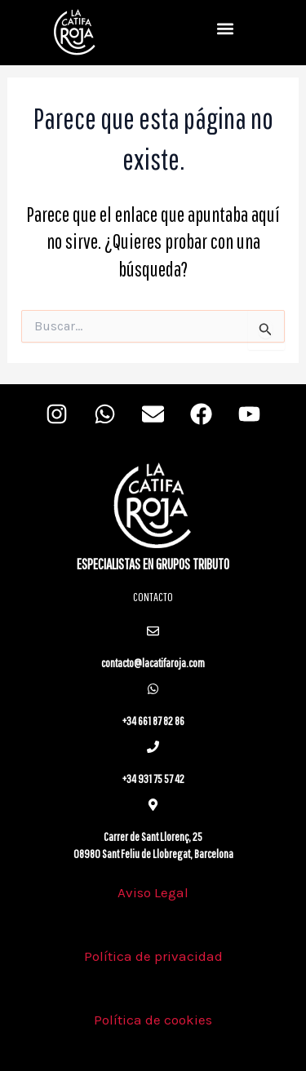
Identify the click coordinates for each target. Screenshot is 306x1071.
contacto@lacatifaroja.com (153, 663)
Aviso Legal (153, 892)
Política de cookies (153, 1019)
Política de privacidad (153, 956)
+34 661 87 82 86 (153, 721)
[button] (224, 28)
